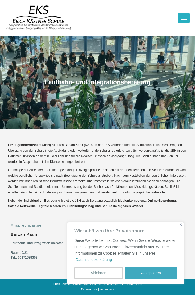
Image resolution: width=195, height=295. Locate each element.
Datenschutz (89, 289)
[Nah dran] (181, 224)
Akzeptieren (151, 273)
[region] (125, 253)
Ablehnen (98, 273)
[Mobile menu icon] (184, 18)
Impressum (107, 289)
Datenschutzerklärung (94, 259)
